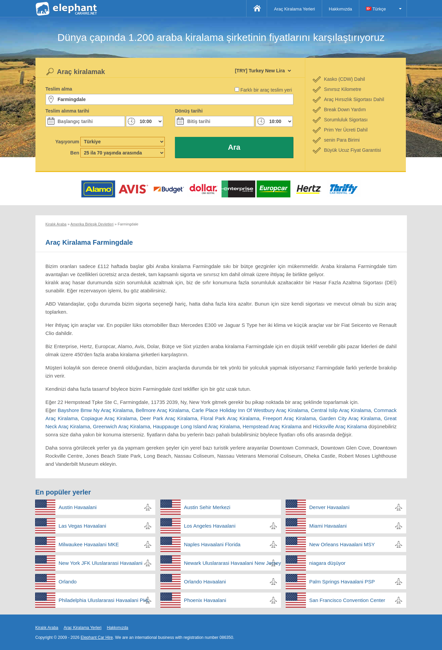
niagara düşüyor (327, 563)
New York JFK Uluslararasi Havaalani (100, 563)
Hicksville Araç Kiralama (340, 426)
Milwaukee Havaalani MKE (89, 544)
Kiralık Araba (46, 627)
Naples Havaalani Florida (212, 544)
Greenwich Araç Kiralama (121, 426)
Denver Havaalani (329, 507)
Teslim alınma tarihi (67, 111)
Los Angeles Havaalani (210, 526)
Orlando (68, 581)
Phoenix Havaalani (205, 600)
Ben (74, 152)
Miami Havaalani (328, 526)
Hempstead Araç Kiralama (272, 426)
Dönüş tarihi (189, 111)
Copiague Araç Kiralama (109, 418)
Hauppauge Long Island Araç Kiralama (196, 426)
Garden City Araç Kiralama (350, 418)
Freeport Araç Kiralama (289, 418)
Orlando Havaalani (205, 581)
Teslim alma (59, 89)
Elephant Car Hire (97, 637)
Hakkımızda (340, 8)
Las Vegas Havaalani (82, 526)
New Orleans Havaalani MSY (342, 544)
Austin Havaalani (78, 507)
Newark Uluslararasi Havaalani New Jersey (232, 563)
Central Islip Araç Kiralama (341, 410)
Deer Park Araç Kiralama (169, 418)
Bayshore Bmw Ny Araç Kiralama (95, 410)
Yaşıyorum (67, 141)
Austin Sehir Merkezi (207, 507)
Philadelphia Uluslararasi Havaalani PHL (104, 600)
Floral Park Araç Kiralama (230, 418)
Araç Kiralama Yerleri (294, 8)
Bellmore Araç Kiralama (162, 410)
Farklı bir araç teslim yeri (266, 90)
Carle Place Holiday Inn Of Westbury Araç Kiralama (250, 410)
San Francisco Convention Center (347, 600)
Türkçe (376, 8)
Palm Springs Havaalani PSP (342, 581)
